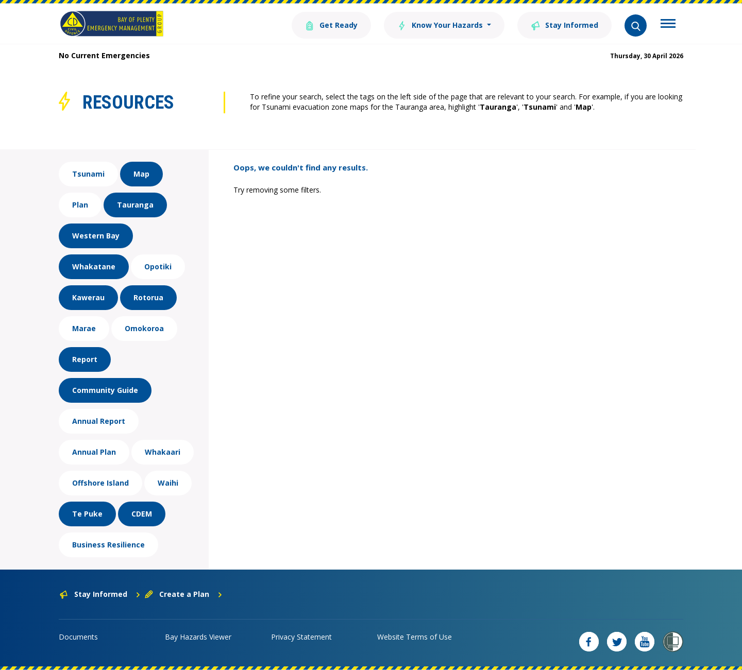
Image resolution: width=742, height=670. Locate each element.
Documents (78, 637)
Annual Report (98, 421)
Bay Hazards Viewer (198, 637)
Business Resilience (108, 544)
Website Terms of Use (414, 637)
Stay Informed (564, 24)
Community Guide (105, 390)
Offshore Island (100, 483)
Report (84, 359)
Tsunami (88, 174)
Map (141, 174)
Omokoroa (144, 328)
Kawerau (88, 297)
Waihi (168, 483)
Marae (84, 328)
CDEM (141, 514)
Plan (80, 205)
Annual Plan (94, 452)
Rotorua (148, 297)
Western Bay (96, 235)
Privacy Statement (301, 637)
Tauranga (135, 205)
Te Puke (87, 514)
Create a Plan (184, 594)
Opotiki (158, 266)
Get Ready (331, 24)
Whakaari (162, 452)
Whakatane (93, 266)
